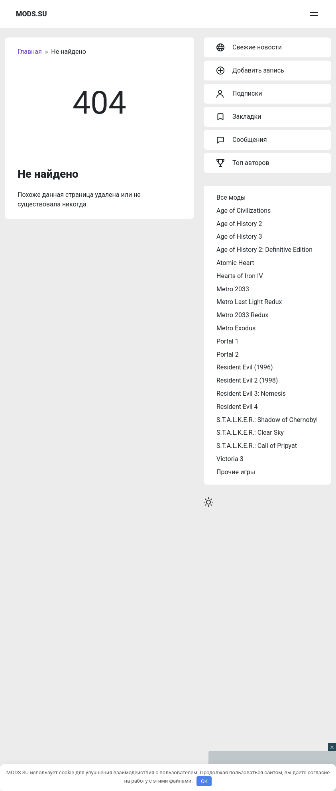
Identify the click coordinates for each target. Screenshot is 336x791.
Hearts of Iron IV (239, 276)
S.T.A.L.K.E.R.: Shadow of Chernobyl (267, 420)
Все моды (231, 197)
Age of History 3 (239, 236)
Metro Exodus (235, 328)
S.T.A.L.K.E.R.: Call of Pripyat (256, 445)
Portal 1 (227, 341)
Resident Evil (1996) (244, 367)
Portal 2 (227, 354)
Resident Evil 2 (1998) (247, 380)
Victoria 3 (230, 459)
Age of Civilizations (243, 210)
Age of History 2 (239, 224)
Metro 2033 (232, 289)
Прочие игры (235, 472)
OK (204, 781)
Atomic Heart (235, 263)
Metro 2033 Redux (242, 315)
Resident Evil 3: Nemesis (251, 393)
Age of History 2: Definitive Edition (264, 249)
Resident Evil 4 (236, 406)
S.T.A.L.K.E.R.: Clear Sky (250, 432)
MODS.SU (31, 14)
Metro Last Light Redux (249, 302)
